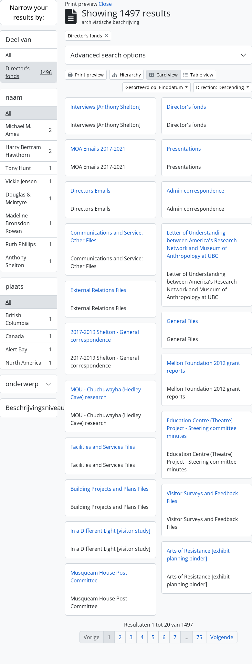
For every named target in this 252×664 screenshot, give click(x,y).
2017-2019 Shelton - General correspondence (104, 335)
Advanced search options (108, 55)
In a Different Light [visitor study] (110, 530)
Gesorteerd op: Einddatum (154, 87)
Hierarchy (126, 75)
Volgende (221, 637)
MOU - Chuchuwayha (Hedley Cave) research (105, 393)
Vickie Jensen (28, 182)
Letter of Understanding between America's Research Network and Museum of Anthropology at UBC (202, 244)
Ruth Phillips (28, 245)
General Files (182, 321)
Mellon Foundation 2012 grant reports (203, 366)
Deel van (18, 39)
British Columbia (28, 319)
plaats (14, 286)
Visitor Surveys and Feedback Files (202, 497)
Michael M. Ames (28, 130)
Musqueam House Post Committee (98, 578)
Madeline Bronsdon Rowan (28, 223)
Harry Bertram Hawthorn (28, 151)
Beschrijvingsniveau (31, 407)
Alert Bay (28, 351)
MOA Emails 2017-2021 (97, 148)
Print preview (86, 75)
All (8, 55)
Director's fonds (28, 72)
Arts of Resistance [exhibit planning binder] (198, 554)
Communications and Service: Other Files (106, 236)
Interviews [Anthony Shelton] (105, 106)
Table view (198, 75)
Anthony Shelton (28, 261)
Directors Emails (90, 190)
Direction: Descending (220, 87)
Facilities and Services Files (102, 446)
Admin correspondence (195, 190)
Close (105, 3)
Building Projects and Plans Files (109, 488)
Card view (163, 75)
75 (199, 637)
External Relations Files (98, 290)
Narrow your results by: (28, 12)
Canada (28, 337)
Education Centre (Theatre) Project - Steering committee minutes (201, 428)
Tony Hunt (28, 169)
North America (28, 364)
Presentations (184, 148)
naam (14, 97)
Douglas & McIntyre (28, 198)
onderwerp (21, 383)
